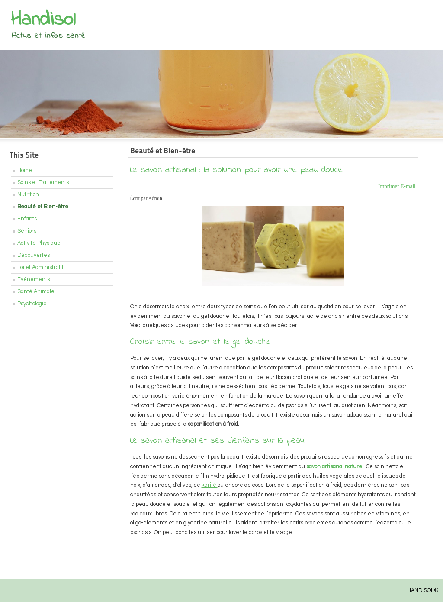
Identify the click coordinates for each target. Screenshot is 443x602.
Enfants (27, 219)
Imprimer (389, 186)
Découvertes (33, 255)
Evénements (33, 279)
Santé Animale (36, 292)
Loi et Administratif (40, 267)
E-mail (408, 186)
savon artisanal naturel (334, 466)
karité (210, 485)
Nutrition (28, 194)
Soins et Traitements (43, 182)
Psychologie (32, 304)
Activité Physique (39, 243)
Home (24, 170)
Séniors (26, 231)
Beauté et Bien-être (42, 207)
